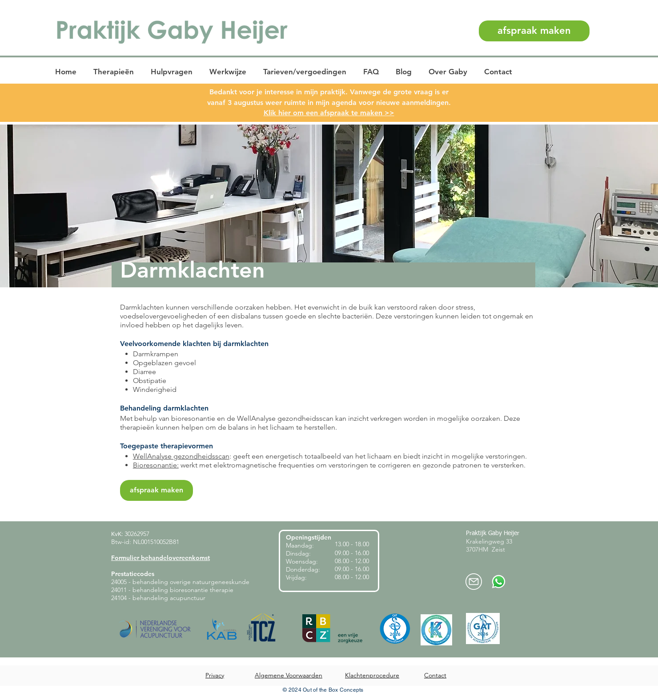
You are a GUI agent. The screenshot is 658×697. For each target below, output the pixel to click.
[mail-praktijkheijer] (473, 581)
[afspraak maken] (534, 30)
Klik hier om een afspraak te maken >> (329, 113)
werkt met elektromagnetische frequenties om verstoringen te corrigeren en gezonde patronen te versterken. (352, 465)
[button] (115, 71)
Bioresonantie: (156, 465)
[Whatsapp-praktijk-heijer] (498, 581)
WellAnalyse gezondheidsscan (181, 456)
